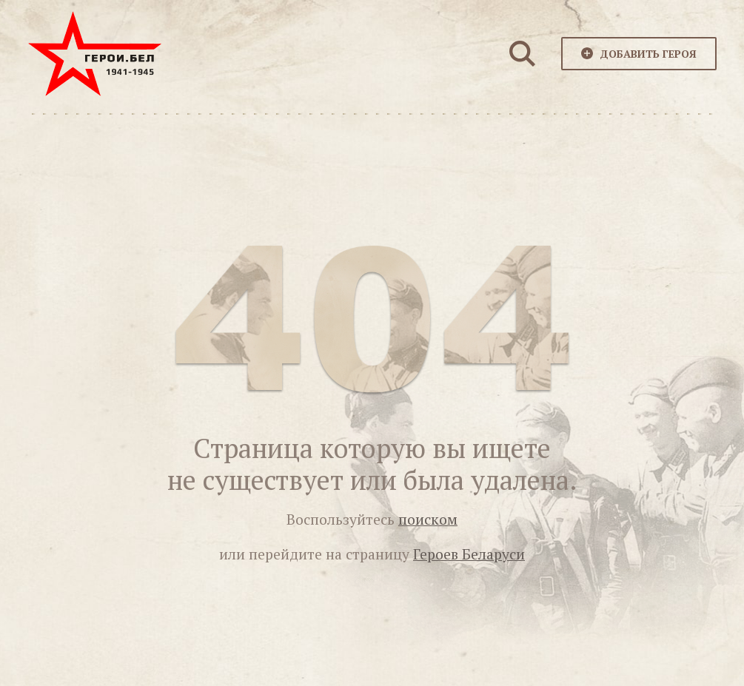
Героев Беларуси (469, 554)
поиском (428, 519)
